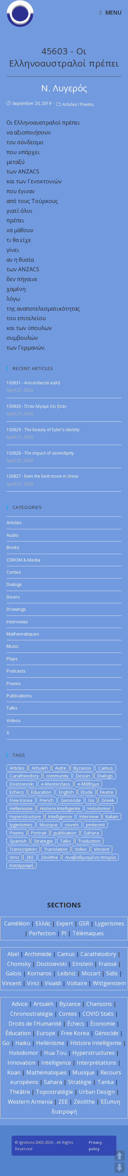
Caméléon (17, 923)
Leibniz (66, 973)
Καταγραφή (21, 865)
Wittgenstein (109, 983)
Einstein (82, 964)
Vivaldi (53, 983)
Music (12, 646)
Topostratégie (54, 1092)
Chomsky (19, 964)
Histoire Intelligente (60, 808)
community (57, 776)
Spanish (18, 841)
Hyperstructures (93, 1052)
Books (12, 547)
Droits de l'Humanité (35, 1023)
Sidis (112, 973)
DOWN (119, 1167)
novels (72, 825)
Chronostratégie (31, 1013)
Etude (87, 792)
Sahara (91, 833)
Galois (14, 973)
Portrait (38, 833)
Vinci (14, 857)
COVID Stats (98, 1013)
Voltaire (77, 983)
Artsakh (40, 768)
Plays (12, 659)
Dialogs (14, 584)
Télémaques (88, 933)
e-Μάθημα (88, 784)
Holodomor (99, 808)
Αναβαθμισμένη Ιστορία (90, 857)
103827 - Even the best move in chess (42, 476)
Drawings (16, 609)
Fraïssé (108, 964)
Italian (111, 816)
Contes (13, 572)
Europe (46, 1033)
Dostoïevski (52, 964)
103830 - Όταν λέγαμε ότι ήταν (36, 406)
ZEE (30, 857)
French (47, 800)
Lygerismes (109, 923)
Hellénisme (50, 1043)
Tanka (105, 1082)
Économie (102, 1023)
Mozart (91, 973)
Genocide (71, 800)
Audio (12, 535)
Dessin (83, 776)
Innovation (21, 1062)
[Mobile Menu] (111, 12)
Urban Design (97, 1092)
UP (119, 1156)
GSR (84, 923)
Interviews (17, 622)
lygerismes (21, 825)
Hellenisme (21, 808)
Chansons (99, 1004)
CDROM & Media (23, 560)
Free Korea (21, 800)
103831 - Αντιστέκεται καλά (33, 383)
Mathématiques (46, 1072)
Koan (13, 1072)
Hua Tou (55, 1052)
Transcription (23, 849)
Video (81, 849)
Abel (13, 954)
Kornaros (39, 973)
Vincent (101, 849)
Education (41, 792)
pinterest (95, 825)
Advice (20, 1004)
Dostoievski (22, 784)
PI (64, 933)
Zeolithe (49, 857)
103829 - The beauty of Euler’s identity (43, 430)
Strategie (43, 841)
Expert (64, 923)
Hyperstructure (25, 816)
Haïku (22, 1043)
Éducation (18, 1033)
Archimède (38, 954)
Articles (69, 104)
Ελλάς (43, 923)
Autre (60, 768)
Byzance (82, 768)
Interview (88, 816)
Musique (49, 825)
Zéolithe (84, 1101)
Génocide (106, 1033)
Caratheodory (24, 776)
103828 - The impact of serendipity (40, 453)
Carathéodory (98, 954)
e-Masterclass (55, 784)
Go (91, 800)
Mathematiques (22, 634)
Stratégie (79, 1082)
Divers (13, 597)
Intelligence (60, 816)
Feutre (106, 792)
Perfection (42, 933)
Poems (87, 104)
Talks (11, 708)
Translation (56, 849)
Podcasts (16, 671)
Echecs (17, 792)
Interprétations (96, 1062)
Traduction (89, 841)
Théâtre (19, 1092)
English (66, 792)
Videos (13, 720)
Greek (107, 800)
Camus (105, 768)
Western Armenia (30, 1101)
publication (65, 833)
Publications (19, 696)
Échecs (75, 1023)
